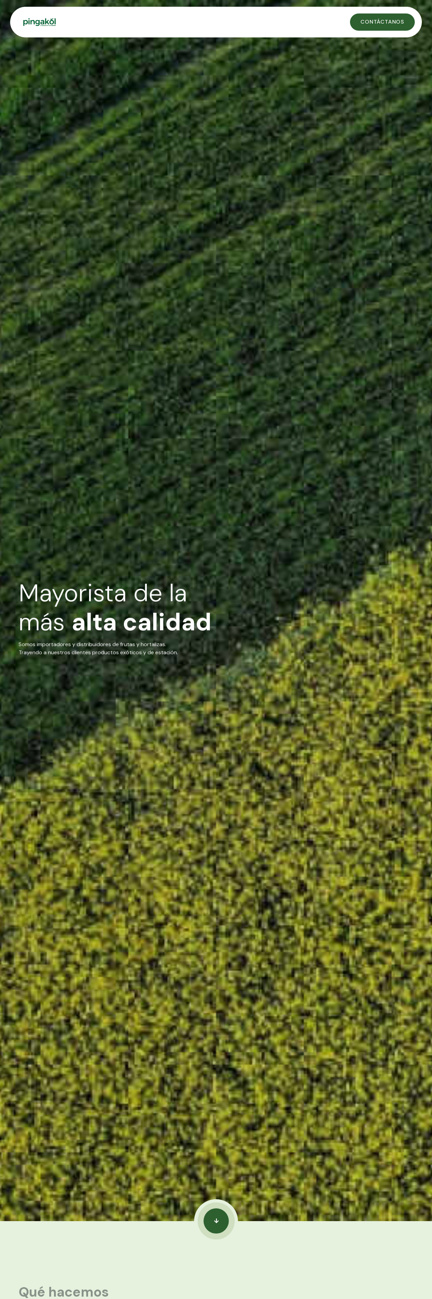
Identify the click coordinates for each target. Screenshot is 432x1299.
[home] (179, 22)
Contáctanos (382, 21)
